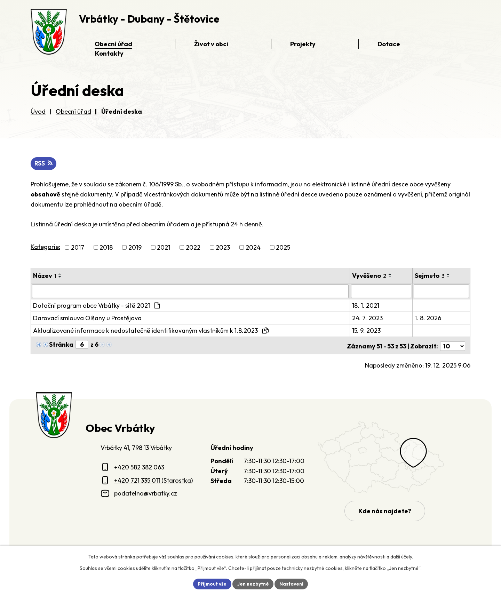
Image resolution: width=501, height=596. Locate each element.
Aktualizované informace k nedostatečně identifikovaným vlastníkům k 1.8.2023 (151, 331)
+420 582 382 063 (139, 466)
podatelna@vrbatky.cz (145, 492)
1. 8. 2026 (428, 318)
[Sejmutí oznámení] (441, 291)
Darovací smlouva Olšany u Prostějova (87, 318)
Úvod (38, 111)
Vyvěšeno (369, 276)
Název (44, 276)
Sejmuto (430, 276)
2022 (193, 248)
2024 (253, 248)
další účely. (401, 556)
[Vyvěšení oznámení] (381, 291)
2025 (283, 248)
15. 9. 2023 (366, 331)
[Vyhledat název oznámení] (190, 291)
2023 (223, 248)
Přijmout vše (211, 583)
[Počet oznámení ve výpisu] (452, 344)
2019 (135, 248)
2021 (163, 248)
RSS (43, 164)
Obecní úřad (73, 111)
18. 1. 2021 (365, 305)
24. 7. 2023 (367, 318)
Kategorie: (45, 247)
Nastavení (292, 583)
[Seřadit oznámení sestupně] (60, 277)
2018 (106, 248)
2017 (77, 248)
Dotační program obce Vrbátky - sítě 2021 (96, 305)
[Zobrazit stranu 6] (81, 344)
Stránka (61, 344)
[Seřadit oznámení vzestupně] (60, 274)
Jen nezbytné (253, 583)
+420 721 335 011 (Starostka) (153, 479)
